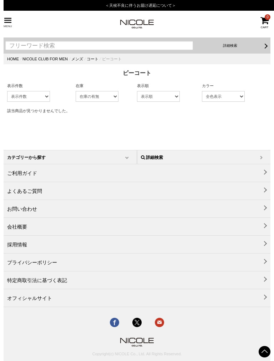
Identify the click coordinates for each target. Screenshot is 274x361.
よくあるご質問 (24, 191)
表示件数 (15, 86)
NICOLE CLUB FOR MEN (45, 59)
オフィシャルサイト (29, 298)
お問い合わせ (22, 209)
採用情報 (17, 244)
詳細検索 (230, 45)
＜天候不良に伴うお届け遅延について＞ (140, 5)
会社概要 (17, 227)
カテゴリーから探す (26, 157)
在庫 (79, 86)
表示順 (143, 86)
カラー (208, 86)
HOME (13, 59)
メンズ (77, 59)
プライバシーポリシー (32, 262)
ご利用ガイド (22, 173)
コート (92, 59)
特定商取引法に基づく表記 (37, 280)
